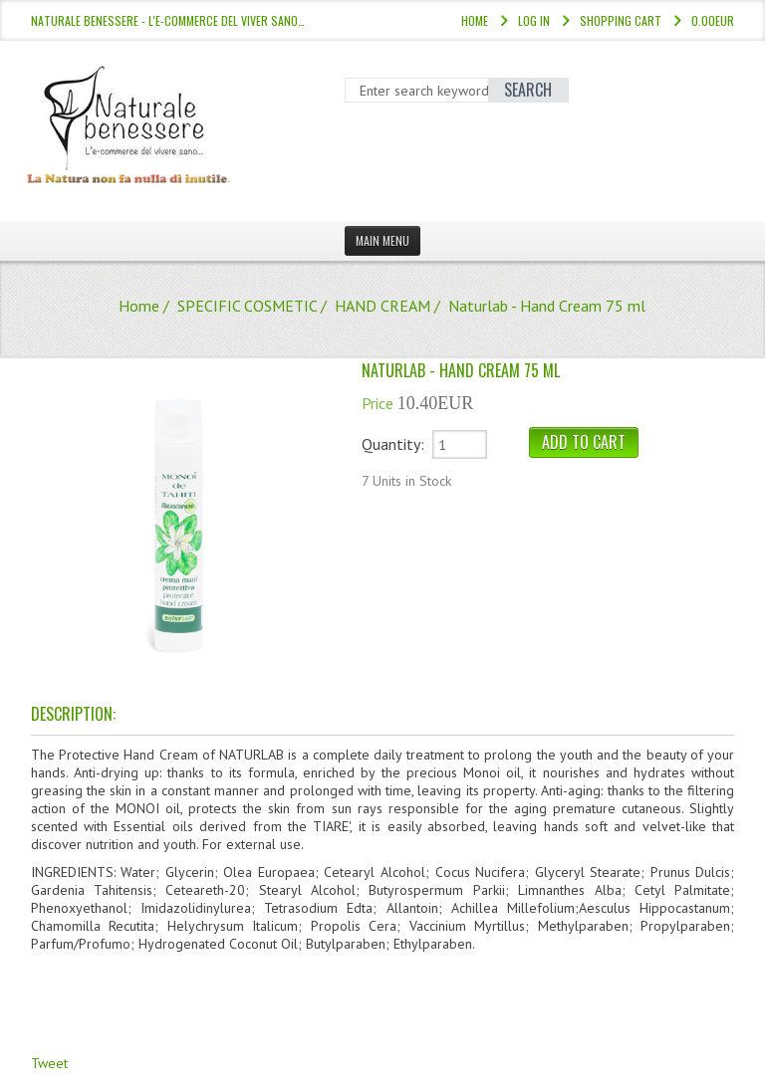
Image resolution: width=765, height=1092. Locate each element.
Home (474, 20)
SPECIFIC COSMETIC (247, 306)
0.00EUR (712, 20)
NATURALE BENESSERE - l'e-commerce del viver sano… (168, 20)
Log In (534, 20)
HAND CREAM (382, 306)
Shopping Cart (620, 20)
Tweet (49, 1063)
